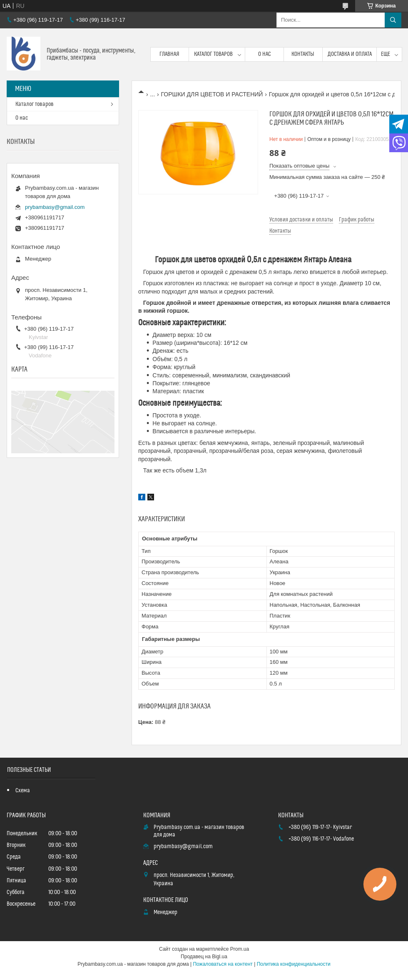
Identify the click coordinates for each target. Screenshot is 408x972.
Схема (22, 790)
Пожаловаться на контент (222, 964)
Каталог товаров (213, 54)
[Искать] (393, 20)
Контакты (302, 54)
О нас (264, 54)
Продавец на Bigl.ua (204, 956)
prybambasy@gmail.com (55, 207)
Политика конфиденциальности (294, 964)
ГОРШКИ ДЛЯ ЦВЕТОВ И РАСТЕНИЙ (212, 94)
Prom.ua (239, 949)
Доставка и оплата (350, 54)
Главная (169, 54)
